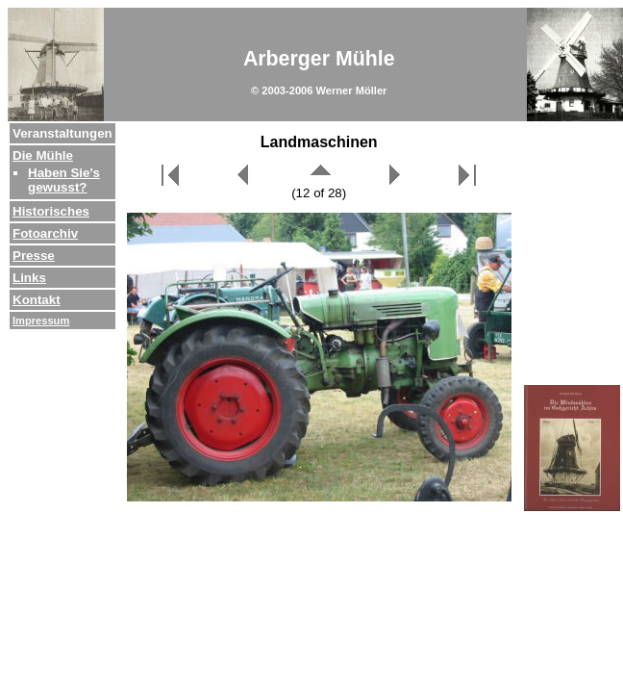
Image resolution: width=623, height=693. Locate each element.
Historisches (50, 211)
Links (29, 277)
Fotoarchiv (45, 233)
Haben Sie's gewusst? (64, 180)
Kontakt (36, 300)
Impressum (40, 320)
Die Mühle (42, 155)
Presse (33, 255)
